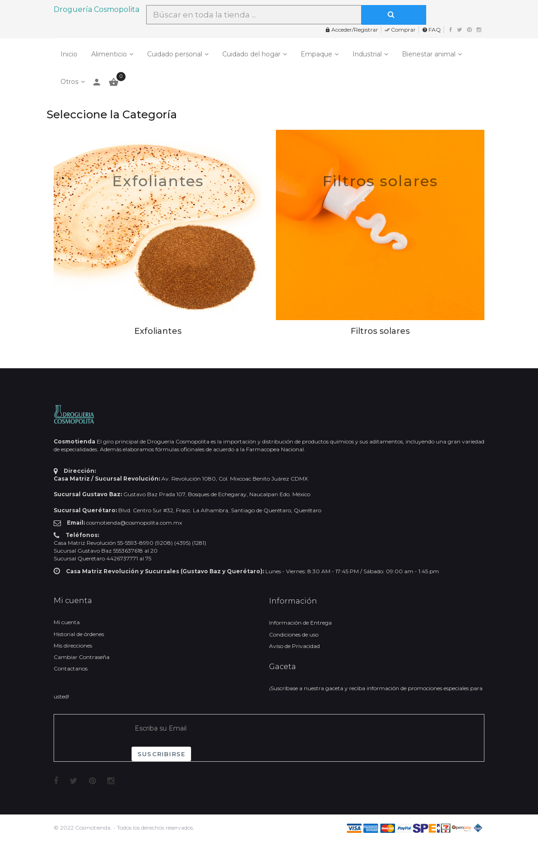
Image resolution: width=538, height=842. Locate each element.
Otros (69, 82)
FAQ (431, 29)
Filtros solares (380, 181)
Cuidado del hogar (251, 54)
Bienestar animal (429, 54)
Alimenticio (109, 54)
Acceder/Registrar (351, 29)
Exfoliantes (158, 181)
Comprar (400, 29)
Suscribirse (161, 754)
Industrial (367, 54)
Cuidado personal (174, 54)
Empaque (316, 54)
